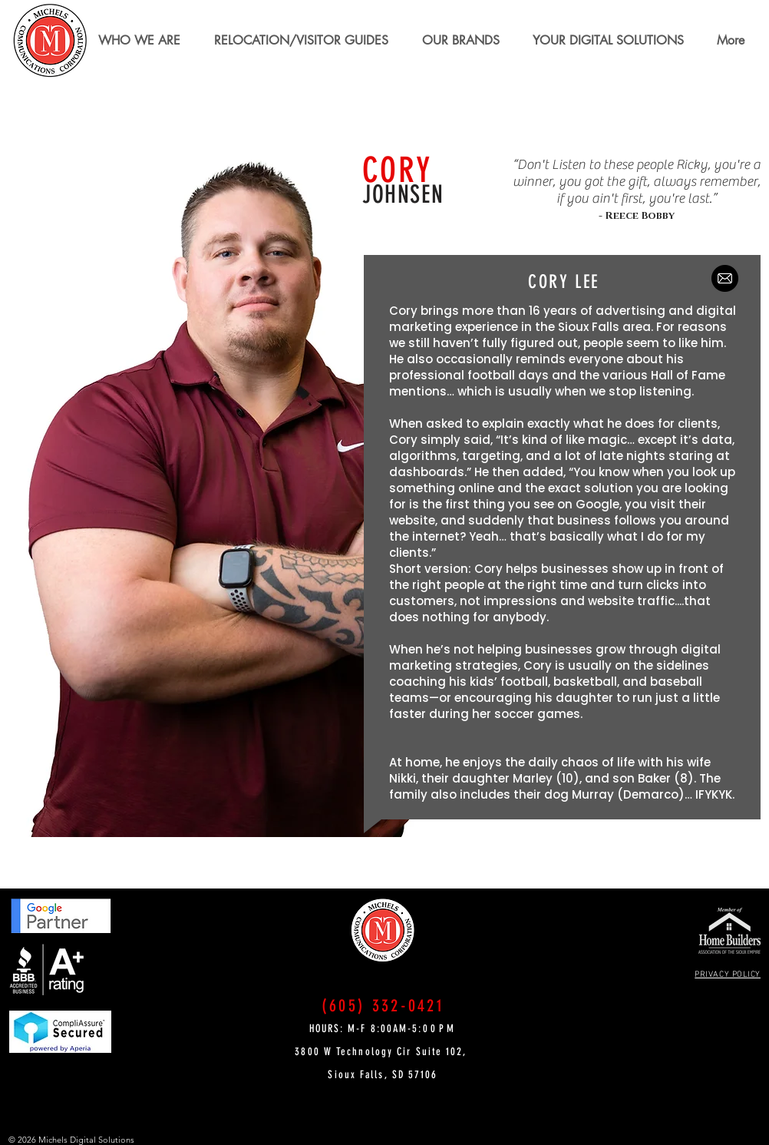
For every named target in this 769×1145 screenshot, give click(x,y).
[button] (301, 40)
